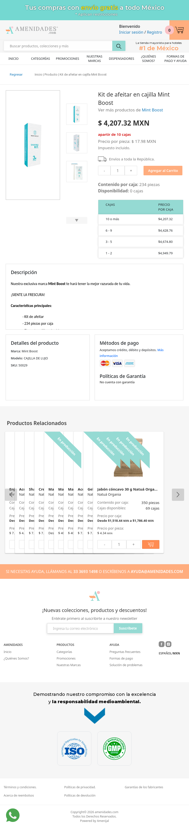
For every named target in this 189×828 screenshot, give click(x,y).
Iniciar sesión (131, 32)
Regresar (16, 74)
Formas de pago (121, 658)
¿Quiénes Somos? (148, 58)
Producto (50, 74)
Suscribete (128, 628)
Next (178, 495)
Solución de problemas (126, 665)
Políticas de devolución (80, 795)
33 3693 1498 (85, 571)
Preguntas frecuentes (125, 652)
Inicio (13, 58)
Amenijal (103, 821)
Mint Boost (152, 110)
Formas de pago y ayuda (175, 58)
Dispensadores (121, 58)
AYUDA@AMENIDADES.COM (157, 571)
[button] (179, 30)
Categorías (40, 58)
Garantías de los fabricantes (144, 787)
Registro (154, 32)
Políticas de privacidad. (80, 787)
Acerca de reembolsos (19, 795)
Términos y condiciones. (20, 787)
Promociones (67, 58)
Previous (11, 495)
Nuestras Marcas (94, 58)
